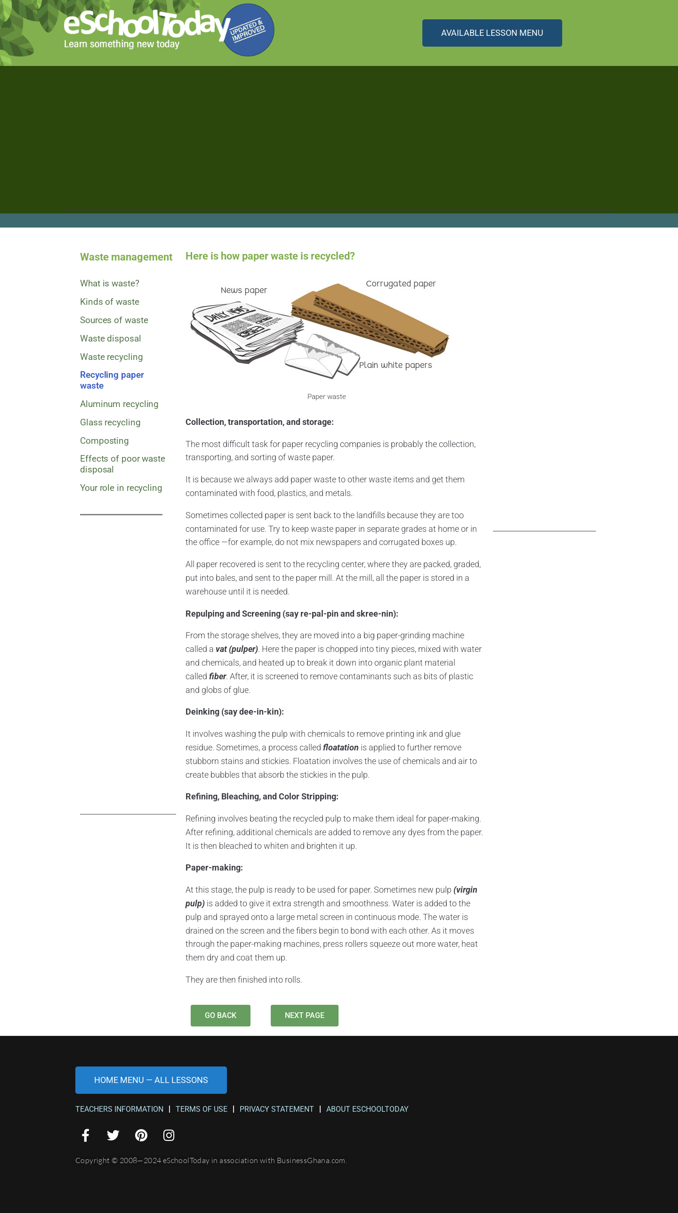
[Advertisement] (339, 145)
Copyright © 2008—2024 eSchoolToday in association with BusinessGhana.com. (211, 1160)
